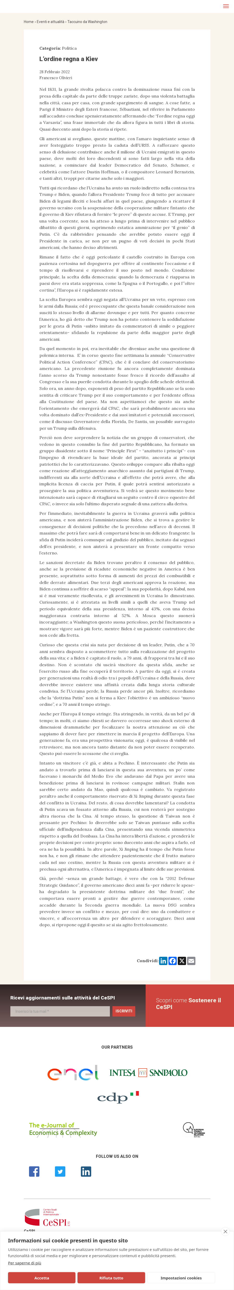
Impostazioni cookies (122, 1277)
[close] (225, 1231)
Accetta (29, 1277)
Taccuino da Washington (87, 22)
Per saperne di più (24, 1262)
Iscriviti (124, 1011)
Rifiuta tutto (75, 1277)
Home (29, 22)
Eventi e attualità (50, 22)
